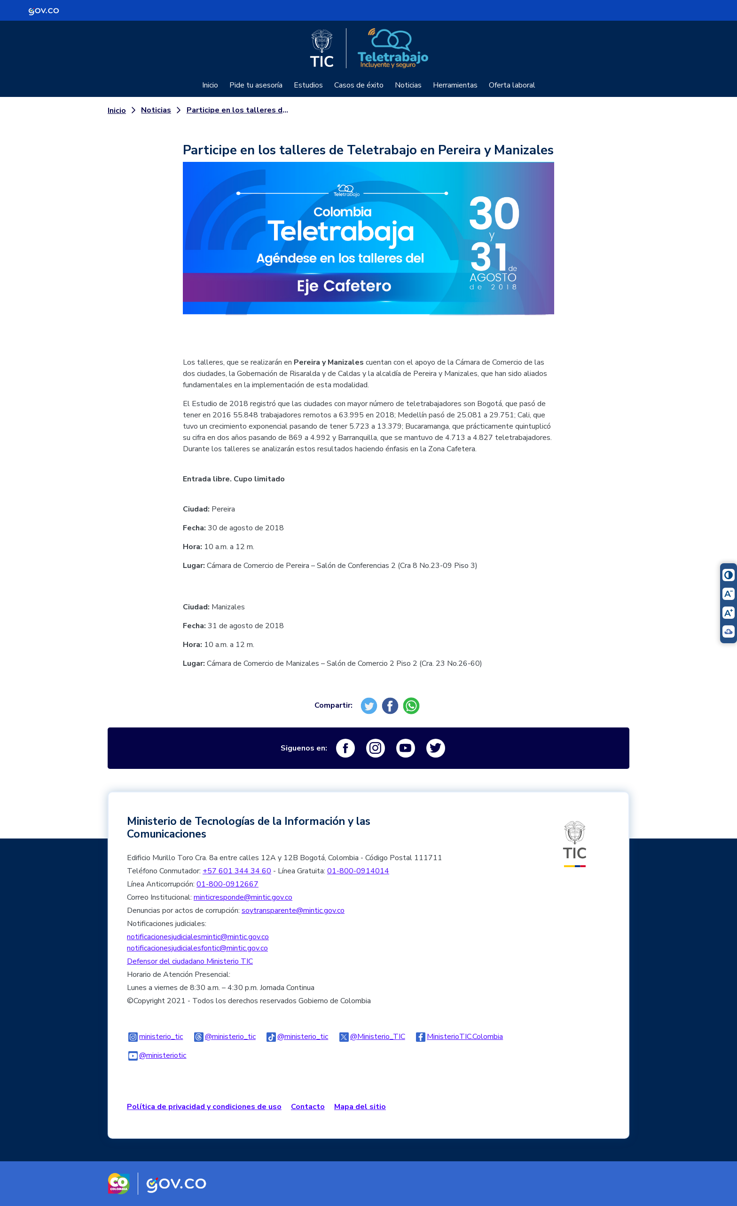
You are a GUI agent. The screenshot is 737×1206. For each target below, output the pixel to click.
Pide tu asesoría (255, 85)
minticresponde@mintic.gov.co (243, 897)
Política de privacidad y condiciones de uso (204, 1107)
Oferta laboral (512, 85)
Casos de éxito (359, 85)
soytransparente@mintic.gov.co (293, 910)
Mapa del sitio (360, 1107)
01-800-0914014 (358, 871)
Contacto (308, 1107)
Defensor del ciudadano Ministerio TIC (190, 961)
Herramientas (455, 85)
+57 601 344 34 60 (237, 871)
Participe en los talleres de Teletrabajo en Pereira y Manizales (238, 110)
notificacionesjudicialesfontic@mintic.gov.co (197, 948)
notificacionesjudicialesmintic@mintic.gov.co (198, 937)
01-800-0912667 (227, 884)
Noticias (408, 85)
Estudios (308, 85)
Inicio (210, 85)
